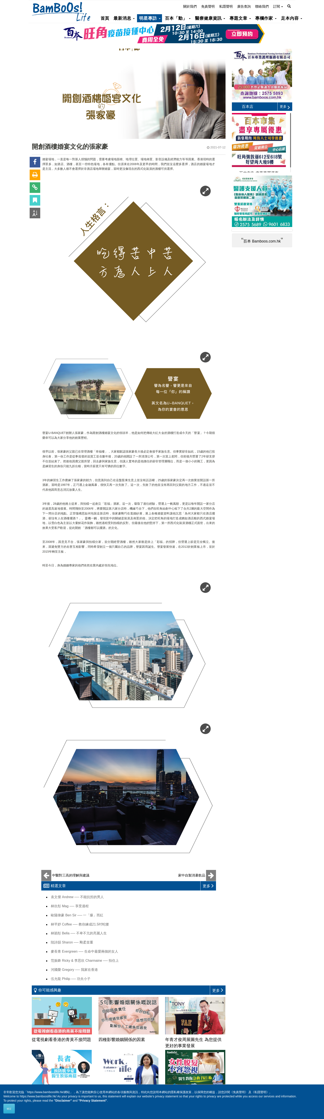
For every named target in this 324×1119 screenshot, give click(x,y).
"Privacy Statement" (92, 1100)
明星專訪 (149, 18)
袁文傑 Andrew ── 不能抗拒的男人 (77, 897)
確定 (9, 1108)
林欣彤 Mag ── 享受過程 (70, 906)
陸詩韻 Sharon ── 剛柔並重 (72, 942)
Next (285, 230)
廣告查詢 (244, 6)
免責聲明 (208, 6)
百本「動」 (178, 18)
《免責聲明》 (239, 1092)
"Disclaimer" (63, 1100)
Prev (238, 230)
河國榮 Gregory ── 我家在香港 (74, 969)
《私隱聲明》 (260, 1092)
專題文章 (240, 18)
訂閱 (278, 6)
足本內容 (291, 18)
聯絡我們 (262, 6)
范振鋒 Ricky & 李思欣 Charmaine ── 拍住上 (85, 960)
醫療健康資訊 (210, 18)
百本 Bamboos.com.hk (262, 241)
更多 (285, 106)
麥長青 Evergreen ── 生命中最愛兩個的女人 (84, 951)
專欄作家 (265, 18)
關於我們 (190, 6)
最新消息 (124, 18)
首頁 (105, 18)
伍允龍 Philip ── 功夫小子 (70, 979)
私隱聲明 (226, 6)
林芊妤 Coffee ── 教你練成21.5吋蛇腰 (80, 924)
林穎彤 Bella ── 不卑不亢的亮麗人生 (79, 933)
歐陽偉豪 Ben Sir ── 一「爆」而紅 (77, 915)
